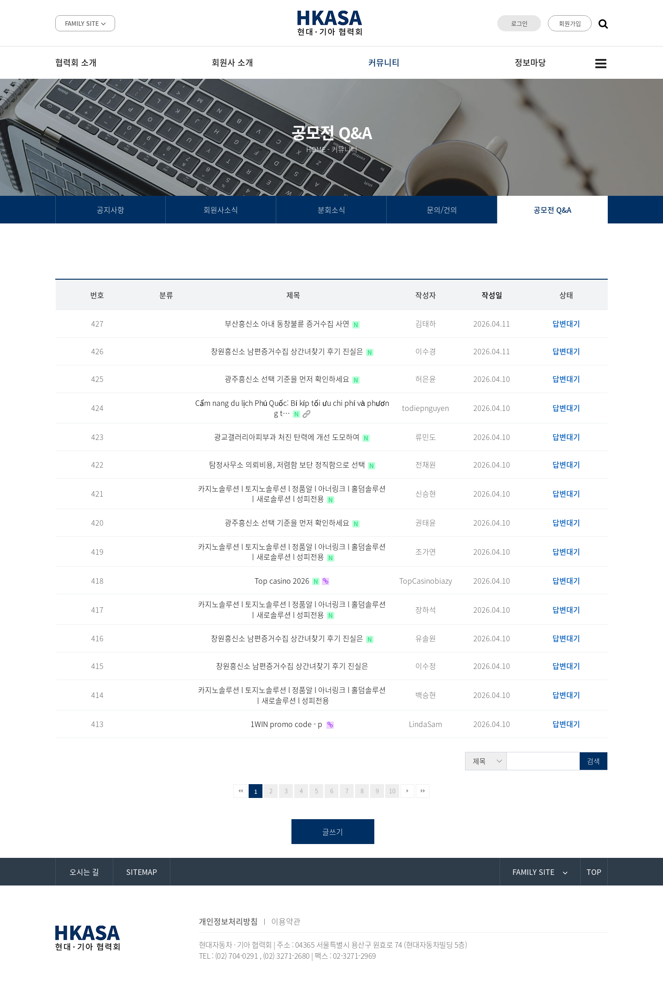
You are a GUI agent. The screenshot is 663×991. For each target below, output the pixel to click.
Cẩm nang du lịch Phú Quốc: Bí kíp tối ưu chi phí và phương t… (292, 407)
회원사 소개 (232, 62)
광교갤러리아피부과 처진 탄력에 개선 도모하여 (287, 436)
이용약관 (286, 921)
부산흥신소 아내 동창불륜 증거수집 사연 (288, 323)
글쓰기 (332, 831)
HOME (316, 149)
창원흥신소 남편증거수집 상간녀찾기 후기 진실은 (288, 351)
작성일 (492, 294)
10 (392, 790)
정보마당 (530, 62)
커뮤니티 (384, 62)
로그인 (519, 23)
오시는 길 (84, 871)
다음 (407, 791)
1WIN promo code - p (287, 723)
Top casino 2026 (283, 580)
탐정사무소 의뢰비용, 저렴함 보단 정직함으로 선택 (288, 464)
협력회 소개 (76, 62)
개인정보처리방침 (228, 921)
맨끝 (423, 791)
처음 (240, 791)
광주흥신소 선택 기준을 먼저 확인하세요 (288, 378)
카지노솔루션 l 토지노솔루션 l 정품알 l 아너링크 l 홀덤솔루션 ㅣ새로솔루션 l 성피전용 (292, 493)
